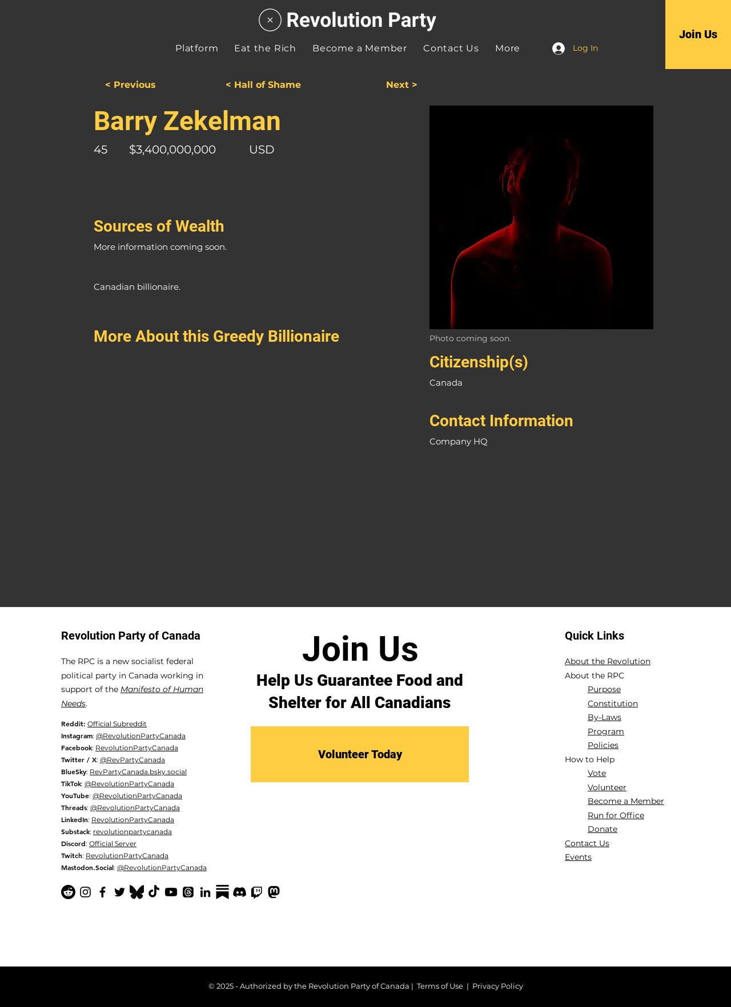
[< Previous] (148, 85)
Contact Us (587, 843)
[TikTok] (154, 892)
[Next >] (374, 85)
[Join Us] (698, 34)
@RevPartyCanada (132, 759)
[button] (507, 48)
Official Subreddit (117, 723)
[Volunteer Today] (360, 754)
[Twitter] (120, 892)
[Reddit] (68, 892)
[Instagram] (85, 892)
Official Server (112, 843)
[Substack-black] (222, 892)
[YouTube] (171, 892)
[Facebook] (102, 892)
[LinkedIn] (205, 892)
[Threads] (188, 892)
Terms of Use (440, 985)
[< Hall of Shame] (263, 85)
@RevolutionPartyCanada (141, 735)
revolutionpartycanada (132, 831)
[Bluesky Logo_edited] (137, 892)
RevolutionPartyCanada (136, 747)
